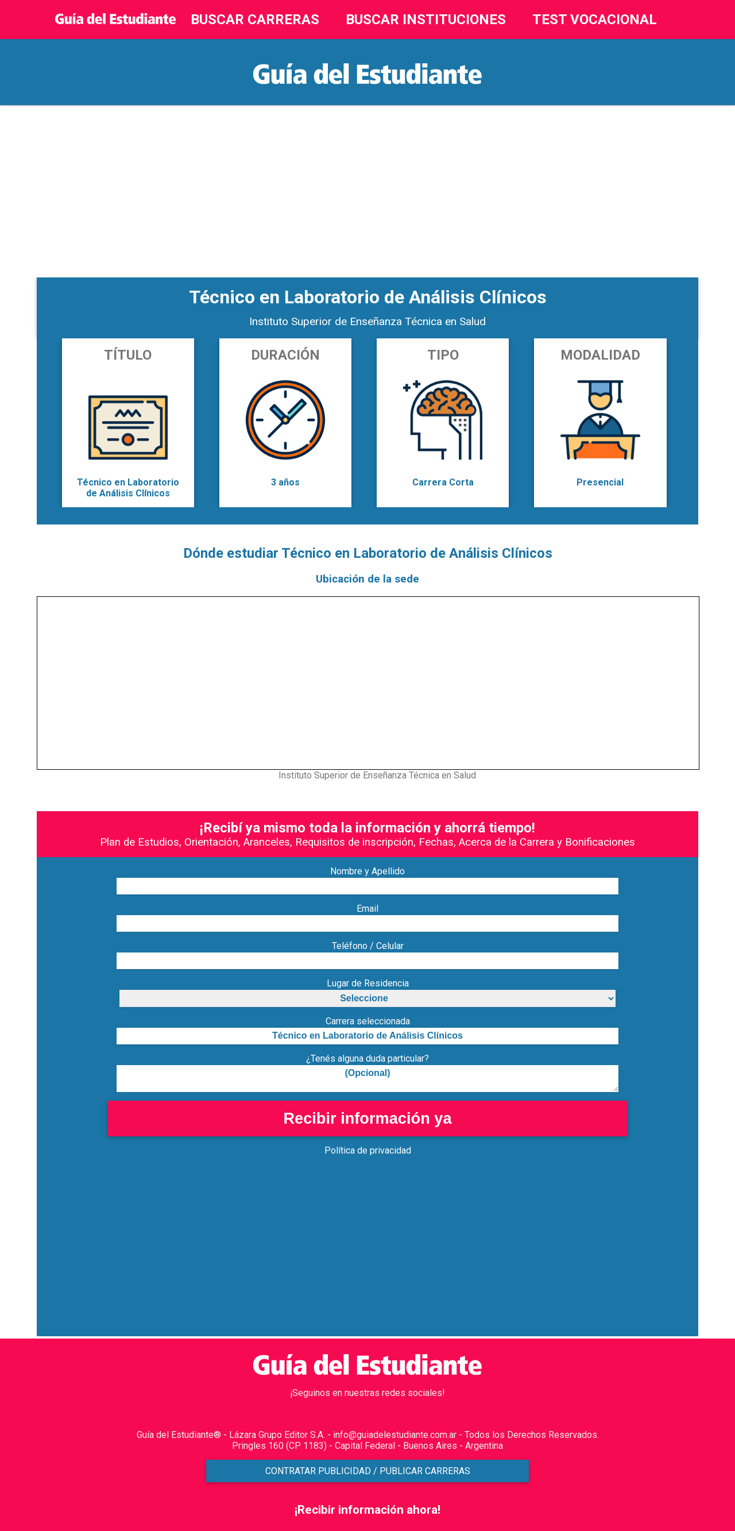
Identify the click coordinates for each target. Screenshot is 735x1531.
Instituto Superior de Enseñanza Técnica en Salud (367, 321)
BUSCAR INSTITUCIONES (426, 19)
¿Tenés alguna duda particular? (367, 1058)
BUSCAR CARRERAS (255, 19)
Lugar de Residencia (368, 983)
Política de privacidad (367, 1150)
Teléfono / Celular (368, 945)
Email (367, 908)
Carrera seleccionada (368, 1021)
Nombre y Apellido (367, 871)
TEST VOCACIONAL (594, 19)
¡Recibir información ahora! (367, 1510)
